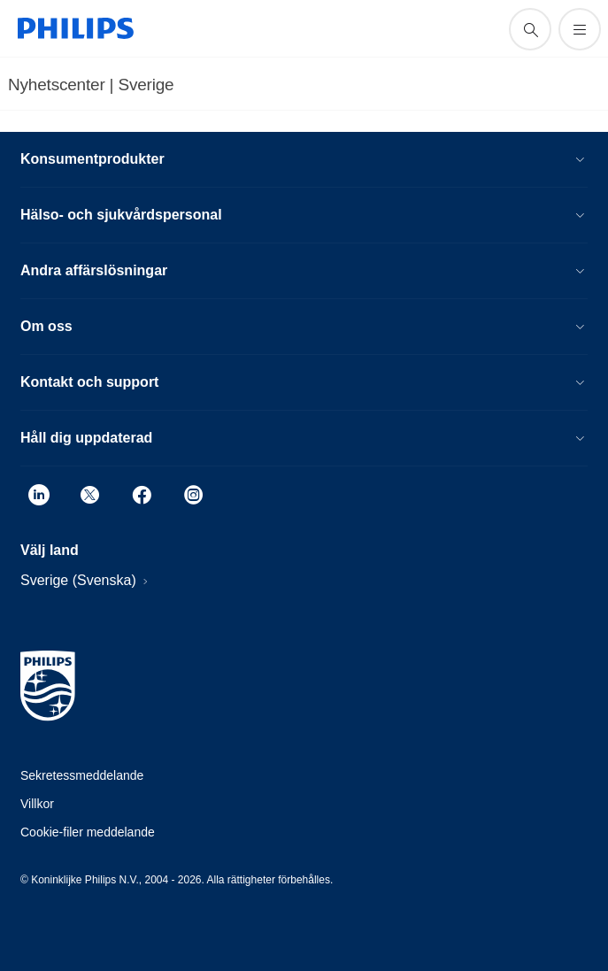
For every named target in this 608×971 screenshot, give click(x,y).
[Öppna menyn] (579, 29)
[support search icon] (530, 29)
